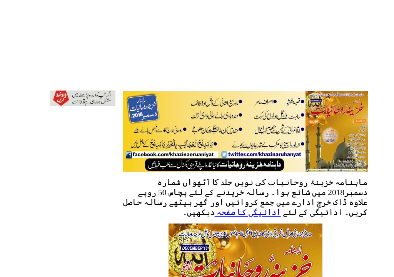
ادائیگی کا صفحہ (248, 212)
